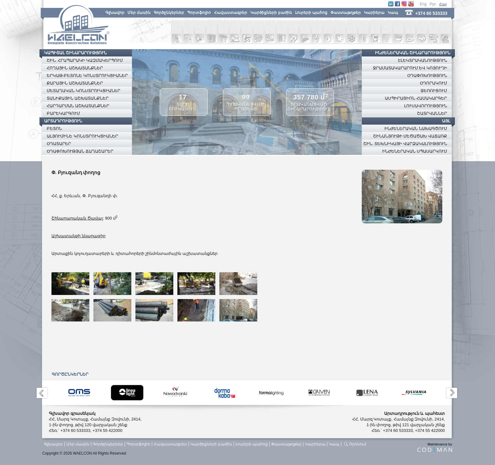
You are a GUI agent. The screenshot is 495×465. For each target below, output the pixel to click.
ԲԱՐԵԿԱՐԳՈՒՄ (63, 113)
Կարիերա (374, 12)
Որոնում (357, 444)
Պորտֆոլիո (199, 12)
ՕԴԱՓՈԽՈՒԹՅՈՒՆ (427, 75)
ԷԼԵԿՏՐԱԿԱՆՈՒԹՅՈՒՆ (422, 60)
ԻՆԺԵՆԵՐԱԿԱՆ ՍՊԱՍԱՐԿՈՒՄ (414, 151)
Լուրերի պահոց (311, 12)
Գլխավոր (114, 12)
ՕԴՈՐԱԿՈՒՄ (433, 83)
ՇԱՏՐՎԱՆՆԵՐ (432, 113)
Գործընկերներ (169, 12)
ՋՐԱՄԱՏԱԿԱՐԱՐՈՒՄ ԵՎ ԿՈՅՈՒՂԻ (410, 68)
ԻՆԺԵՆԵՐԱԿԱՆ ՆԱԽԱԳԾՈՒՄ (416, 128)
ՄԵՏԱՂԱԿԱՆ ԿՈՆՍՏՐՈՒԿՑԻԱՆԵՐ (83, 90)
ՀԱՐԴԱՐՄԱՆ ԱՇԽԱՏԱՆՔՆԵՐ (78, 105)
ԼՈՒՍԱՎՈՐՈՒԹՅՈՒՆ (425, 105)
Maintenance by (434, 447)
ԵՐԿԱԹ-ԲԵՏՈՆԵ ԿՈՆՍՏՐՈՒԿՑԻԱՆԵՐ (87, 75)
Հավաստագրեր (230, 12)
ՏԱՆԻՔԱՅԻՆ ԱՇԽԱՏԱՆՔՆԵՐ (78, 98)
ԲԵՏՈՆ (54, 128)
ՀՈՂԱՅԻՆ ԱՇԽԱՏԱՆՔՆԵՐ (75, 68)
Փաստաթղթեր (346, 12)
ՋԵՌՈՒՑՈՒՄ (433, 90)
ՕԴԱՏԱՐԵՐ (59, 143)
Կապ (393, 12)
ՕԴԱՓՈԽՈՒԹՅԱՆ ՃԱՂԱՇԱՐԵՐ (80, 151)
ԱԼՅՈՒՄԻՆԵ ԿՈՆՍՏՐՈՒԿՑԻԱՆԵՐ (82, 136)
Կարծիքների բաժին (271, 12)
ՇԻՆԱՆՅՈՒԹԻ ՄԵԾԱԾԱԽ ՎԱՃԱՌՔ (410, 136)
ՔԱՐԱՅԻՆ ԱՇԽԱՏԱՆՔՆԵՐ (75, 83)
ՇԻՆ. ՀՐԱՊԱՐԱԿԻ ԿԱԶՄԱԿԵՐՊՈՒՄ (85, 60)
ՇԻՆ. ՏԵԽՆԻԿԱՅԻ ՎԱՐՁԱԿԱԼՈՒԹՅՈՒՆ (405, 143)
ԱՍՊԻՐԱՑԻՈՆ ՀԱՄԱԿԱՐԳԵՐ (416, 98)
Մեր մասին (139, 12)
